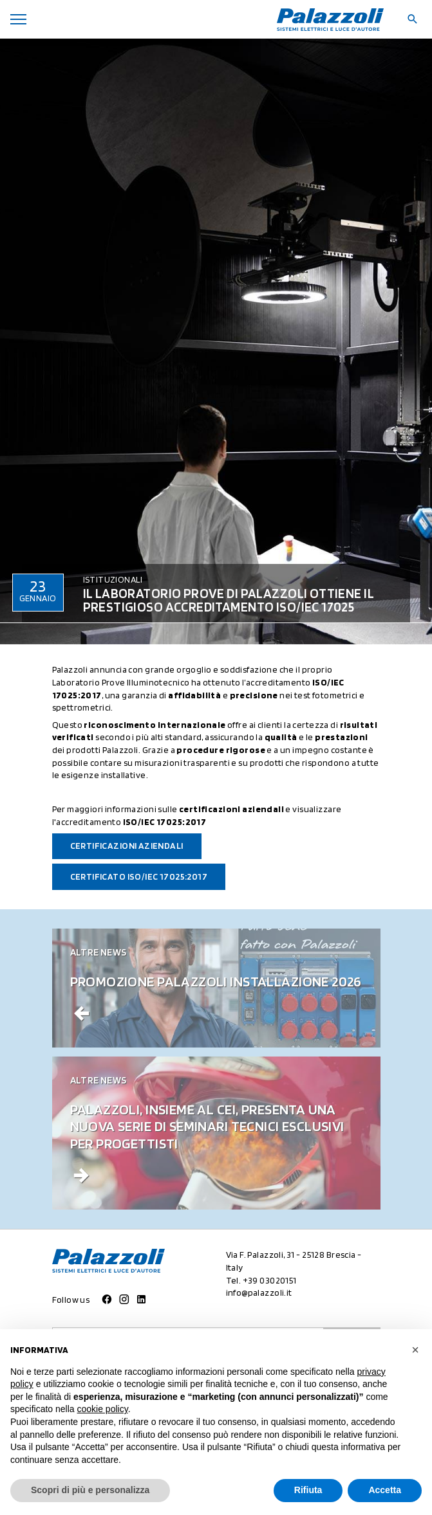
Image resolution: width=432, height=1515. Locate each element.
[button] (415, 1349)
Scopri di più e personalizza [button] (90, 1490)
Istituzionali (112, 579)
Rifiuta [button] (308, 1490)
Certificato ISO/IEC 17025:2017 (139, 876)
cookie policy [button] (102, 1409)
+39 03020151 (270, 1280)
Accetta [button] (384, 1490)
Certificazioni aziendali (126, 845)
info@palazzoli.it (259, 1292)
